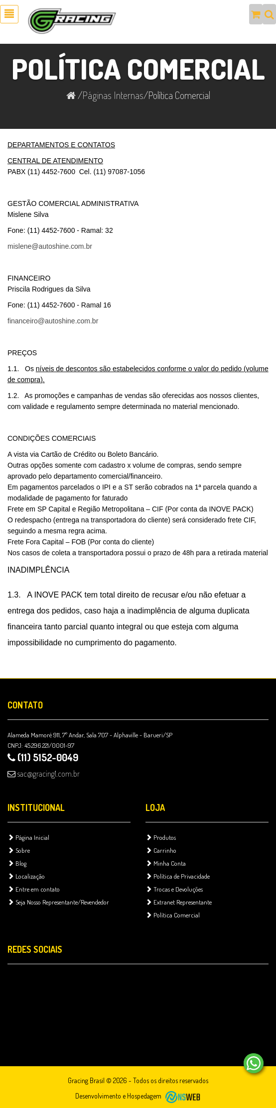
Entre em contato (33, 889)
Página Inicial (28, 837)
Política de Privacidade (177, 876)
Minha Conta (165, 863)
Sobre (18, 850)
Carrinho (160, 850)
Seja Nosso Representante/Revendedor (58, 902)
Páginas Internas (112, 95)
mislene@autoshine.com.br (49, 246)
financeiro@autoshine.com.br (52, 321)
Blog (16, 863)
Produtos (160, 837)
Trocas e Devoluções (174, 889)
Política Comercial (172, 915)
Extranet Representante (178, 902)
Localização (26, 876)
